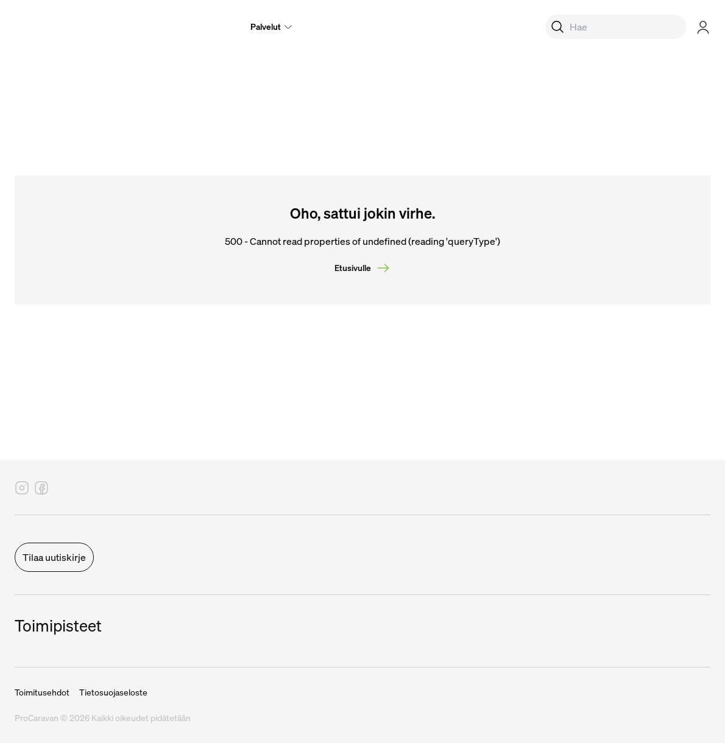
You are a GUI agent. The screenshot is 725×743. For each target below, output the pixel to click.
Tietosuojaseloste (113, 692)
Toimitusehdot (42, 692)
